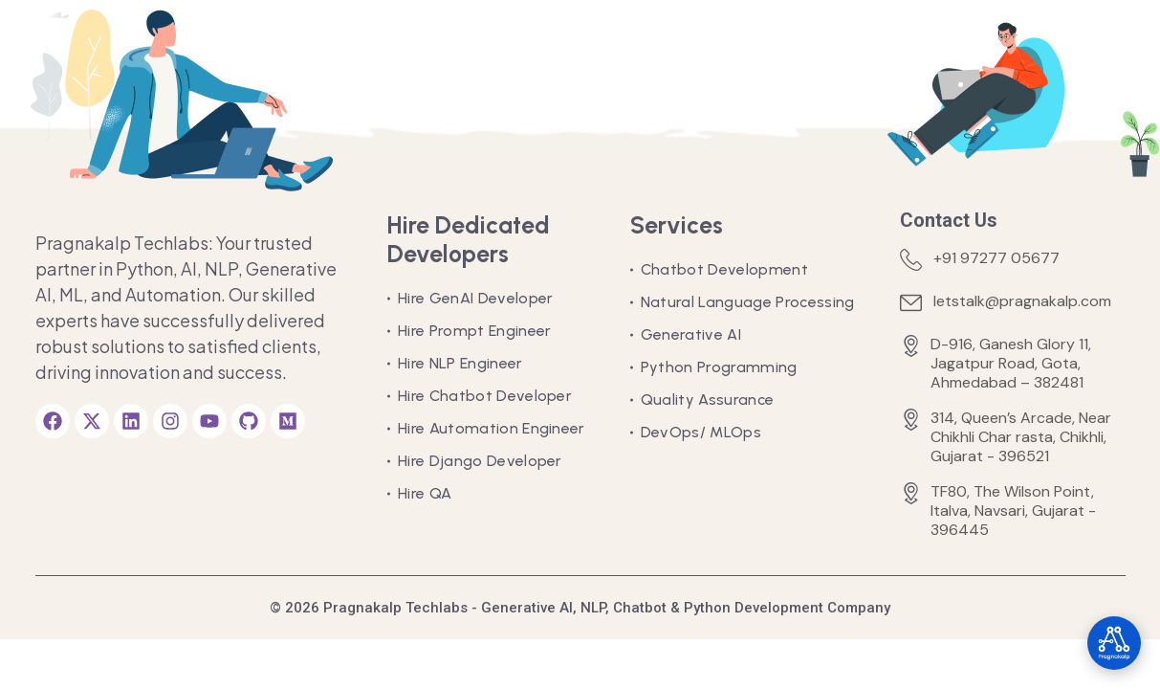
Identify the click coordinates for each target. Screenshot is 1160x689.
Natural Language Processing (748, 302)
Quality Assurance (707, 399)
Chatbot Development (724, 269)
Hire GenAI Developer (475, 298)
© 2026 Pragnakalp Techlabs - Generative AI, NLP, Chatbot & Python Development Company (580, 607)
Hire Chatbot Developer (485, 396)
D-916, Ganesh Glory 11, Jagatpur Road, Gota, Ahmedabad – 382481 (1010, 363)
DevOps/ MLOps (701, 432)
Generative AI (691, 334)
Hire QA (424, 493)
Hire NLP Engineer (460, 363)
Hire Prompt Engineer (474, 331)
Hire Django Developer (480, 461)
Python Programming (719, 367)
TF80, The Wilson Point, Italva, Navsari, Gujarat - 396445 (1013, 511)
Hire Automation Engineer (491, 428)
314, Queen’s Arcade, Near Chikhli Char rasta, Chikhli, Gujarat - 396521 (1020, 437)
